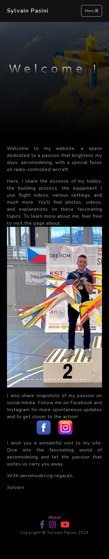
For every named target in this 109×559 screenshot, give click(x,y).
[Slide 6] (45, 379)
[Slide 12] (72, 379)
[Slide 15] (85, 379)
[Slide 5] (41, 379)
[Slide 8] (54, 379)
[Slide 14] (81, 379)
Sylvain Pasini (28, 11)
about (53, 223)
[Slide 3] (32, 379)
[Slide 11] (68, 379)
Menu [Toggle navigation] (91, 11)
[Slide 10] (63, 379)
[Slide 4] (36, 379)
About (54, 517)
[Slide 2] (27, 379)
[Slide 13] (76, 379)
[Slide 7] (50, 379)
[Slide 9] (59, 379)
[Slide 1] (23, 379)
